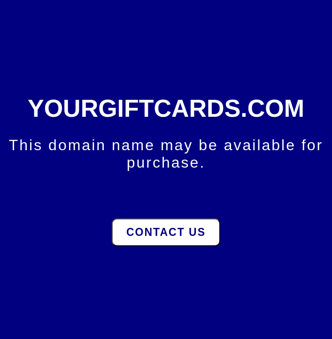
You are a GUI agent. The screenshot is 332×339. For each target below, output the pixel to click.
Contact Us (166, 232)
